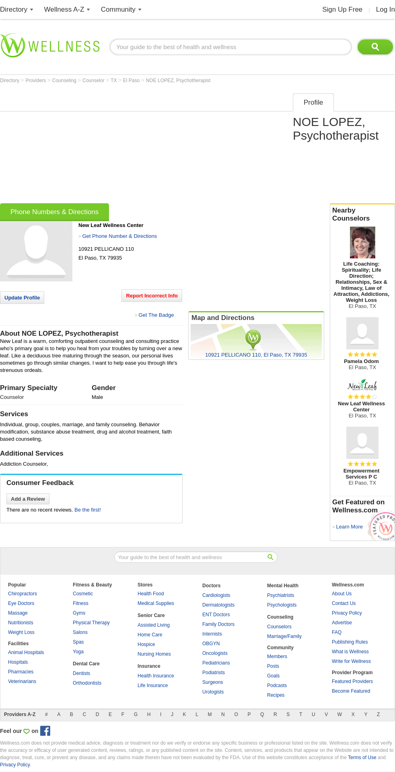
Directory (13, 9)
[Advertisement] (145, 145)
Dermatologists (218, 605)
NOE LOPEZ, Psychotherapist (178, 80)
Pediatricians (216, 663)
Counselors (279, 627)
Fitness (80, 603)
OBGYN (211, 643)
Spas (78, 642)
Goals (273, 676)
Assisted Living (154, 625)
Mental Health (282, 585)
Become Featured (351, 691)
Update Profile (22, 298)
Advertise (342, 622)
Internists (212, 634)
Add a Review (28, 499)
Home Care (150, 635)
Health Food (151, 594)
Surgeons (212, 682)
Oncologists (215, 653)
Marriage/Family (284, 636)
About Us (342, 594)
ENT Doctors (216, 614)
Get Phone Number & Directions (119, 236)
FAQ (337, 632)
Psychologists (281, 605)
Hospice (146, 644)
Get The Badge (156, 315)
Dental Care (86, 664)
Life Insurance (153, 685)
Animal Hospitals (26, 652)
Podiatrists (213, 672)
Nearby (362, 214)
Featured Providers (352, 681)
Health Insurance (156, 676)
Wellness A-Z (64, 9)
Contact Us (344, 603)
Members (277, 656)
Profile (313, 102)
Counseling (65, 80)
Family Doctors (218, 624)
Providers (36, 80)
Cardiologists (216, 595)
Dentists (81, 673)
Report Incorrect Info (152, 296)
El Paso (132, 80)
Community (118, 9)
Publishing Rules (350, 642)
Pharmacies (20, 672)
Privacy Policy (347, 613)
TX (114, 80)
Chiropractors (22, 594)
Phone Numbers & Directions (54, 212)
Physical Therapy (91, 622)
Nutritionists (20, 622)
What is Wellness (350, 651)
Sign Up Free (342, 9)
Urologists (213, 692)
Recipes (275, 695)
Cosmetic (83, 594)
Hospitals (18, 662)
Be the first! (87, 510)
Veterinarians (22, 681)
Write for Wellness (351, 661)
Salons (80, 632)
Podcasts (277, 685)
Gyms (79, 613)
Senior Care (151, 615)
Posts (273, 666)
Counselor (94, 80)
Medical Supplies (156, 603)
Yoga (78, 651)
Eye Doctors (21, 603)
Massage (18, 613)
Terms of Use (362, 757)
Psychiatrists (280, 595)
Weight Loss (21, 632)
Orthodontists (87, 683)
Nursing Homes (154, 654)
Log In (385, 9)
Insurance (149, 666)
